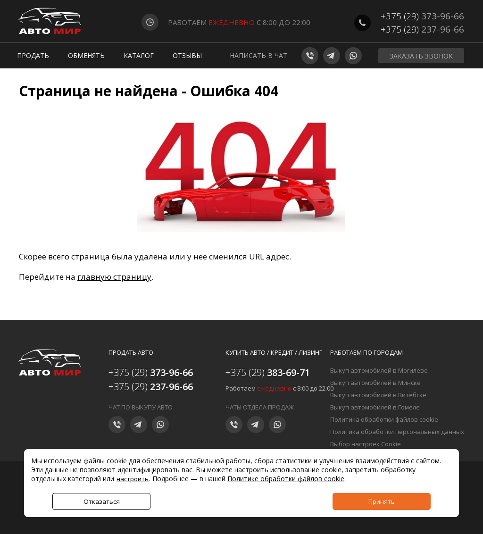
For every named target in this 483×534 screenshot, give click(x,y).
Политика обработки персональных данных (397, 431)
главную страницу (114, 276)
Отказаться (101, 501)
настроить (133, 479)
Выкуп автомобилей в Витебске (378, 395)
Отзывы (187, 55)
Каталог (139, 55)
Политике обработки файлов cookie (285, 478)
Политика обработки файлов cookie (384, 419)
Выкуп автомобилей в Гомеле (375, 407)
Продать (33, 55)
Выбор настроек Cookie (365, 444)
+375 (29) (422, 16)
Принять (381, 501)
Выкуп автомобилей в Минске (375, 382)
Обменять (86, 55)
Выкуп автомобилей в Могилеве (379, 370)
